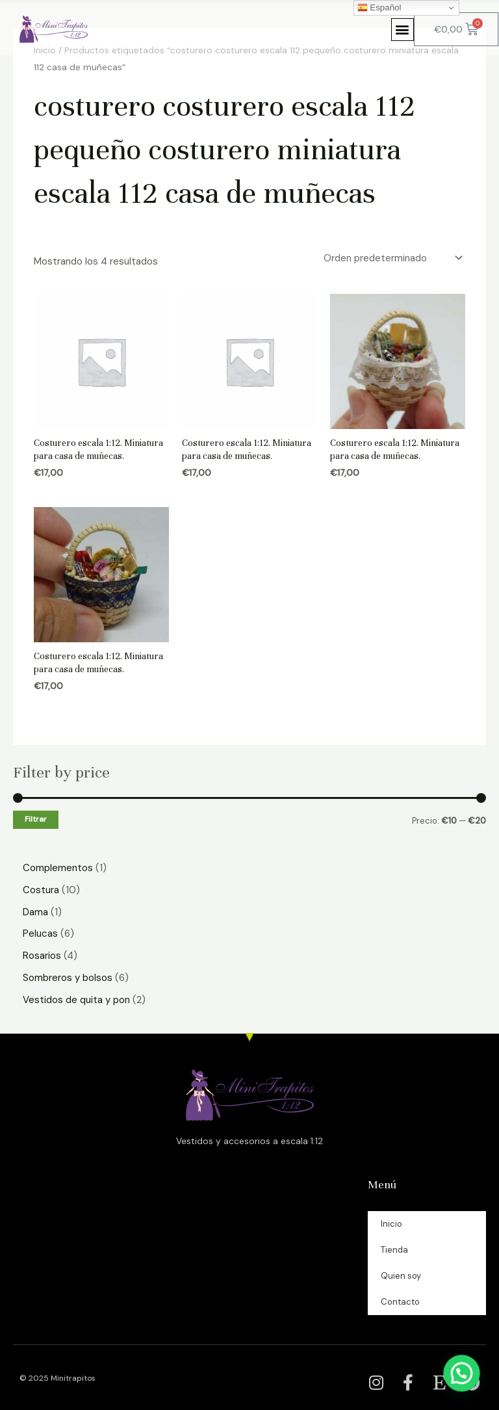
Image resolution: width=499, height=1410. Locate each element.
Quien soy (401, 1275)
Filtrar (36, 819)
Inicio (391, 1223)
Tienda (394, 1249)
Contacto (400, 1301)
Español (379, 8)
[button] (402, 29)
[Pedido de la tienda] (392, 258)
